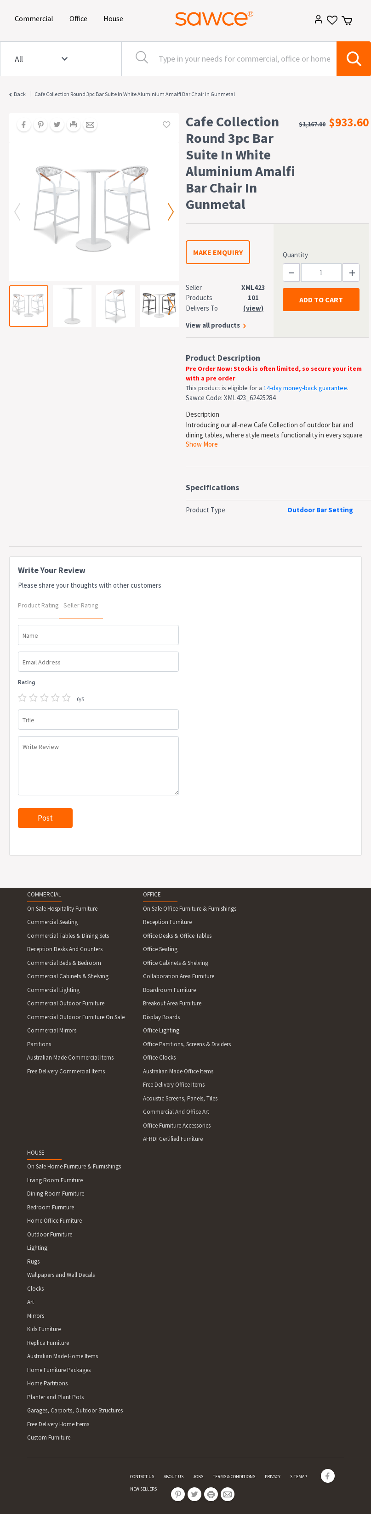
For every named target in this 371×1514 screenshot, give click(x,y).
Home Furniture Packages (59, 1370)
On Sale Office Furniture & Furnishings (189, 909)
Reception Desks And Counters (65, 949)
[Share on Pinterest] (37, 125)
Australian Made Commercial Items (70, 1057)
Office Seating (160, 949)
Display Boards (161, 1017)
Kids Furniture (44, 1329)
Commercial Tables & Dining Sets (68, 936)
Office (80, 17)
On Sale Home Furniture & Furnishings (74, 1166)
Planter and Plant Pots (55, 1397)
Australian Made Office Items (178, 1071)
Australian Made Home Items (62, 1356)
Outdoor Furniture (49, 1234)
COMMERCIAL (44, 894)
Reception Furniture (167, 922)
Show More (202, 444)
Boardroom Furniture (169, 990)
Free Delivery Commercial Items (66, 1071)
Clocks (35, 1289)
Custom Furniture (48, 1437)
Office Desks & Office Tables (177, 936)
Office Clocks (159, 1057)
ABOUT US (173, 1477)
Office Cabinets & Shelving (175, 963)
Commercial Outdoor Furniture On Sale (76, 1017)
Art (30, 1302)
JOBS (198, 1477)
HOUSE (36, 1153)
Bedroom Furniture (50, 1207)
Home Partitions (47, 1383)
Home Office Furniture (54, 1221)
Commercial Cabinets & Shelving (67, 976)
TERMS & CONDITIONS (234, 1477)
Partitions (39, 1044)
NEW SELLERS (143, 1489)
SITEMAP (298, 1477)
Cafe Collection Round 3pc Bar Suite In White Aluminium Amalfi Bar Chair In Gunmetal (134, 94)
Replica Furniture (48, 1343)
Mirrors (35, 1316)
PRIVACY (272, 1477)
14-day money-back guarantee (305, 388)
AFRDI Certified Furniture (173, 1139)
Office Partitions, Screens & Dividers (187, 1044)
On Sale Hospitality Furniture (62, 909)
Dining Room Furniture (55, 1193)
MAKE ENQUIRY (218, 252)
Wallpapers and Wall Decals (61, 1275)
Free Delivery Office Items (174, 1085)
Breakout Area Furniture (172, 1003)
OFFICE (152, 894)
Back (20, 94)
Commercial (36, 17)
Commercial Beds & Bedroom (64, 963)
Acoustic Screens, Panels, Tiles (180, 1098)
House (114, 17)
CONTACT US (142, 1477)
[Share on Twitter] (54, 125)
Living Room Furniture (55, 1180)
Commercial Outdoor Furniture (65, 1003)
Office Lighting (161, 1030)
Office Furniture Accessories (177, 1125)
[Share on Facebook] (20, 125)
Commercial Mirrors (51, 1030)
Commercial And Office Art (176, 1112)
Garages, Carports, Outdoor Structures (75, 1410)
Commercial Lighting (53, 990)
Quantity (295, 254)
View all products (213, 325)
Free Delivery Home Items (58, 1424)
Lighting (37, 1248)
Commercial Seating (52, 922)
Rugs (33, 1261)
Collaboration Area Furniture (178, 976)
